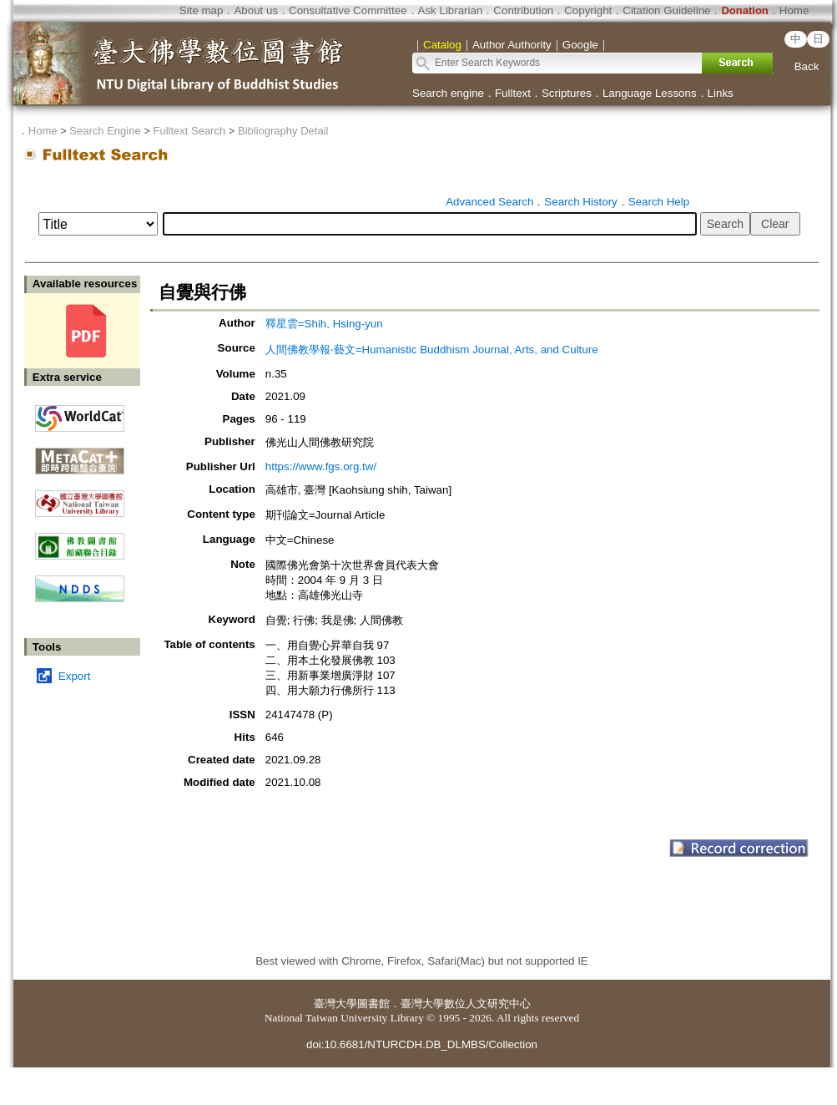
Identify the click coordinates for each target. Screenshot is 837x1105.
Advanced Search (489, 201)
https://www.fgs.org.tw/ (320, 466)
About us (256, 10)
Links (721, 93)
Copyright (588, 10)
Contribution (523, 10)
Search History (580, 201)
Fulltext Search (189, 130)
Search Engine (104, 130)
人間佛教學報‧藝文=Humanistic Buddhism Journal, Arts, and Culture (431, 349)
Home (794, 10)
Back (806, 66)
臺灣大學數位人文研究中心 (466, 1003)
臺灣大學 (335, 1003)
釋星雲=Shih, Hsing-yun (324, 323)
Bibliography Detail (283, 130)
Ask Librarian (450, 10)
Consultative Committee (347, 10)
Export (74, 676)
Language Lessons (650, 93)
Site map (201, 10)
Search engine (448, 93)
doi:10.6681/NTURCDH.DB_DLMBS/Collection (421, 1044)
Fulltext (513, 93)
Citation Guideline (666, 10)
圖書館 (373, 1003)
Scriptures (567, 93)
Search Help (658, 201)
